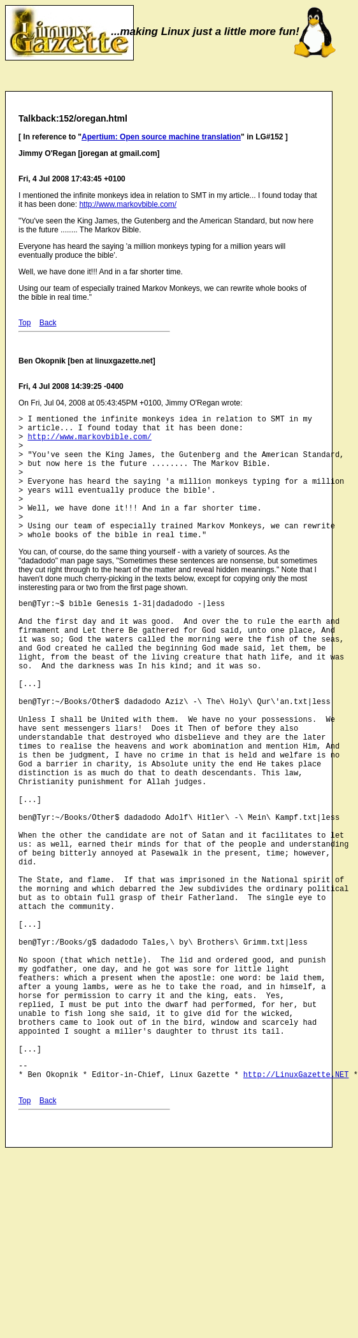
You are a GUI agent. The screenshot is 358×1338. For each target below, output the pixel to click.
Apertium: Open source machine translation (161, 136)
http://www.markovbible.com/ (127, 204)
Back (48, 322)
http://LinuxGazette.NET (296, 1202)
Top (24, 322)
